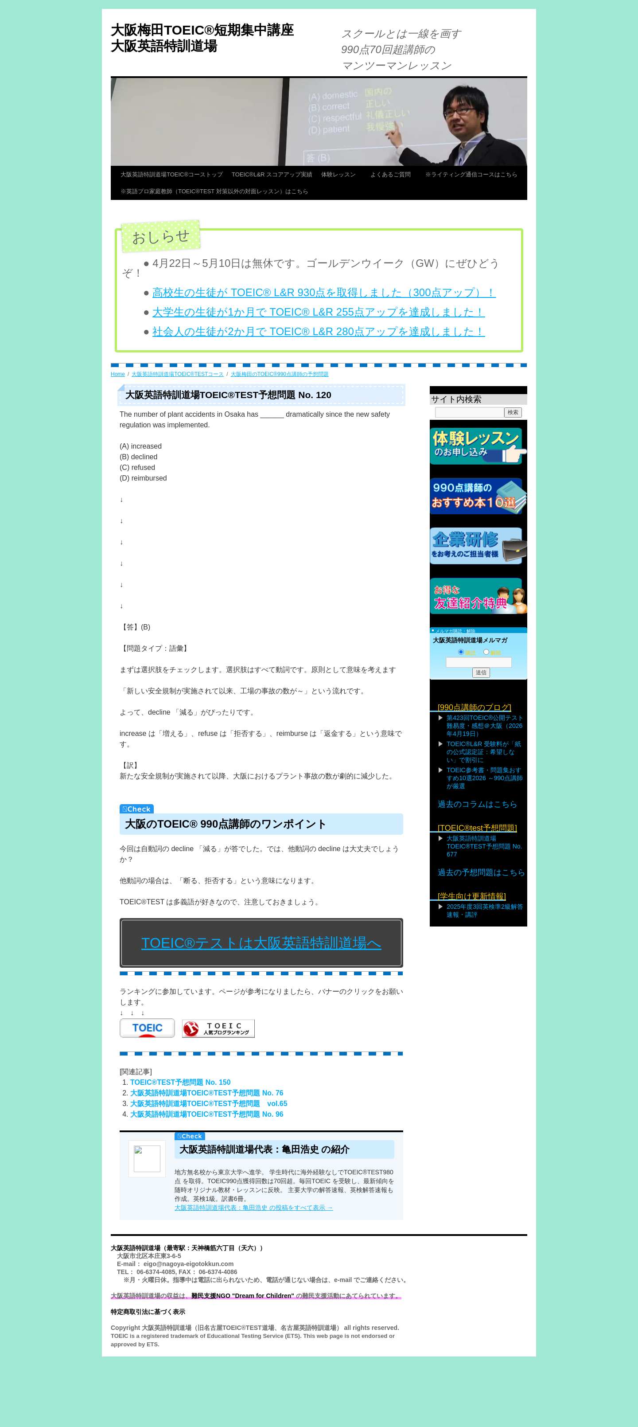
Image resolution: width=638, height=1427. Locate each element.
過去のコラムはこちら (477, 804)
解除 (492, 653)
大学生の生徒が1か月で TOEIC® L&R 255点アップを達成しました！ (318, 312)
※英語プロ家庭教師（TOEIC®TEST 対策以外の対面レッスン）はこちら (214, 191)
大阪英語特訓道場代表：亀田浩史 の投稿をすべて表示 (254, 1207)
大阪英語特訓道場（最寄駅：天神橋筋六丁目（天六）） (188, 1247)
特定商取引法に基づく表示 (148, 1311)
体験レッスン (341, 174)
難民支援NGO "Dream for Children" (242, 1295)
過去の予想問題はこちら (481, 872)
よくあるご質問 (393, 174)
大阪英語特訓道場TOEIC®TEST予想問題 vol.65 (209, 1103)
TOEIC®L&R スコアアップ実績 (272, 174)
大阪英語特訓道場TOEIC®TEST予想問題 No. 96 (207, 1114)
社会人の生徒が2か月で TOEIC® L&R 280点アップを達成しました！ (318, 331)
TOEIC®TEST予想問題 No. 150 (180, 1082)
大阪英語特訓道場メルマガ (470, 640)
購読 (467, 653)
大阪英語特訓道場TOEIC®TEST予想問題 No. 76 (207, 1093)
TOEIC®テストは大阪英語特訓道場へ (261, 943)
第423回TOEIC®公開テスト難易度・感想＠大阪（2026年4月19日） (485, 725)
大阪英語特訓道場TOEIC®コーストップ (172, 174)
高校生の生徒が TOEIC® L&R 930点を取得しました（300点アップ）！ (324, 292)
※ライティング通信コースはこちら (471, 174)
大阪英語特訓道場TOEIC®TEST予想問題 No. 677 (484, 846)
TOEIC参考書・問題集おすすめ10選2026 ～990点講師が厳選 (485, 778)
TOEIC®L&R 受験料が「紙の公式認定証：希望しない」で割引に (484, 751)
